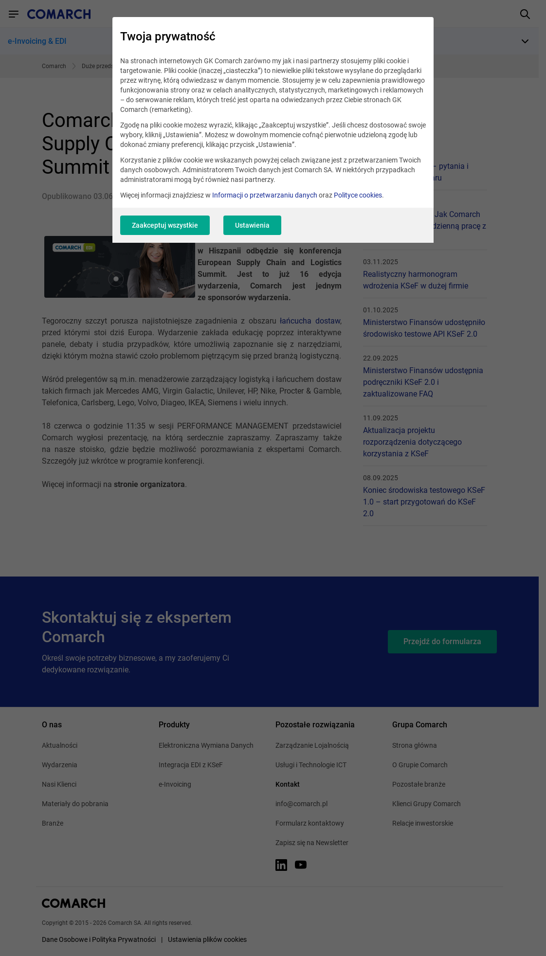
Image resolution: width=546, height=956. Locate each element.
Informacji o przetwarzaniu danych (264, 195)
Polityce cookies (358, 195)
